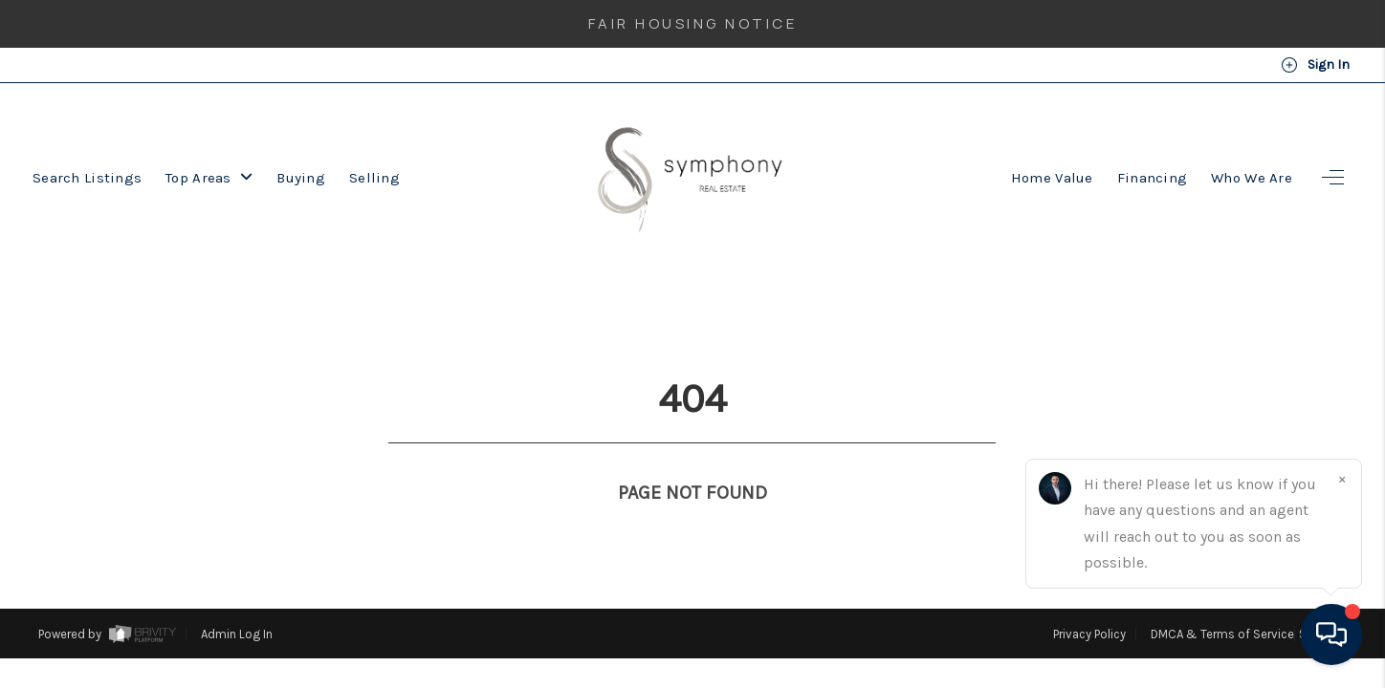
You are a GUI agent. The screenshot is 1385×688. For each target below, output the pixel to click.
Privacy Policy (1089, 598)
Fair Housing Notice (693, 23)
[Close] (1342, 478)
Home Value (1052, 177)
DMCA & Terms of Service (1222, 598)
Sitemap (1323, 598)
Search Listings (87, 177)
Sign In (1315, 65)
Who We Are (1251, 177)
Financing (1152, 177)
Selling (374, 177)
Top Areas (209, 177)
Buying (300, 177)
